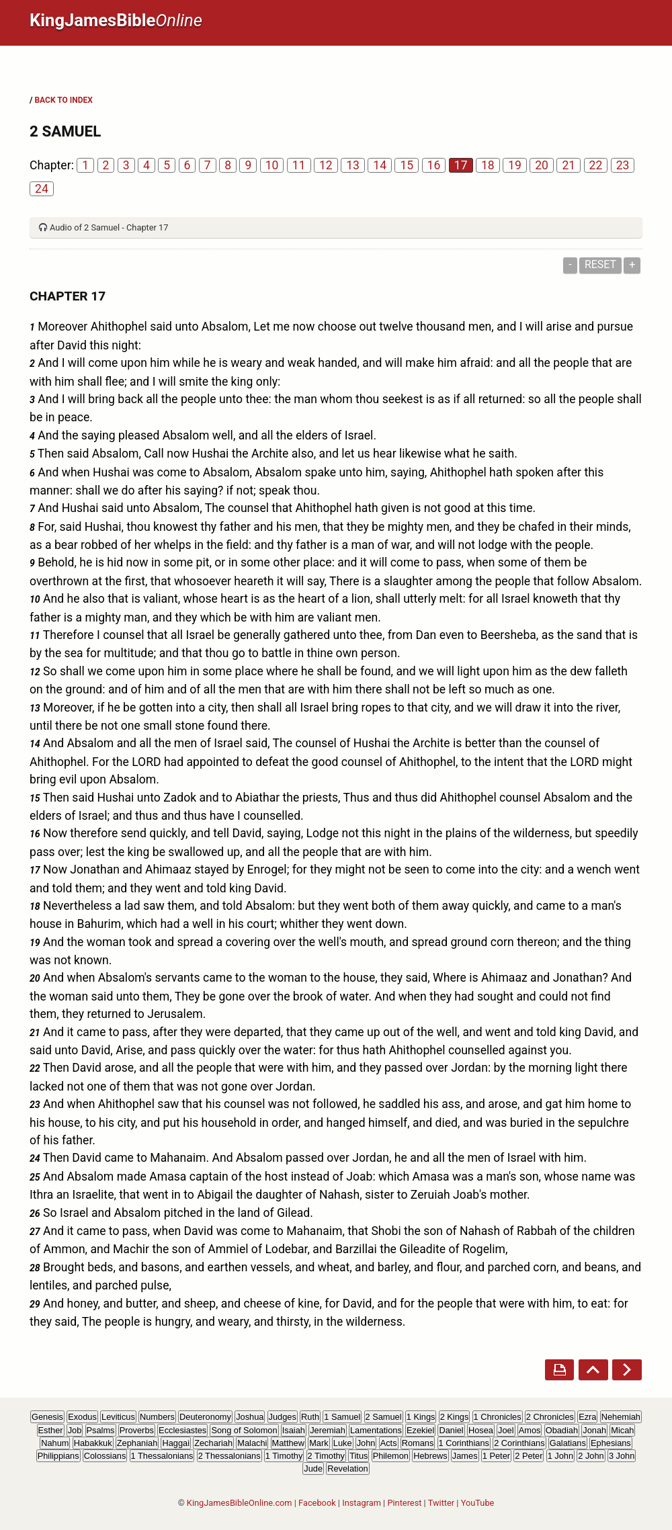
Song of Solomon (244, 1430)
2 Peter (528, 1456)
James (465, 1456)
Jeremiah (327, 1430)
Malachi (252, 1443)
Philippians (58, 1456)
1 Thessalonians (162, 1456)
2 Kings (454, 1417)
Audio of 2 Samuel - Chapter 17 (109, 227)
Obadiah (562, 1430)
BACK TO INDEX (63, 100)
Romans (418, 1443)
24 (41, 189)
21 (568, 165)
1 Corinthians (464, 1443)
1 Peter (496, 1456)
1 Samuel (342, 1417)
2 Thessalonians (229, 1456)
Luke (342, 1443)
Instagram (361, 1503)
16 (434, 165)
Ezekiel (420, 1430)
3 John (621, 1456)
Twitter (441, 1503)
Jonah (594, 1430)
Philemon (391, 1456)
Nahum (55, 1443)
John (366, 1443)
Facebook (317, 1503)
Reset (600, 264)
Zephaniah (137, 1443)
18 (488, 165)
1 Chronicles (497, 1417)
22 (596, 165)
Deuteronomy (205, 1417)
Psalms (101, 1430)
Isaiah (293, 1430)
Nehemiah (620, 1417)
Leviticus (118, 1417)
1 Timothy (283, 1456)
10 (272, 165)
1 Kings (421, 1417)
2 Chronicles (550, 1417)
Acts (388, 1443)
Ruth (310, 1417)
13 (353, 165)
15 (406, 165)
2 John (590, 1456)
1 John (560, 1456)
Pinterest (404, 1503)
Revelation (347, 1468)
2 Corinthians (519, 1443)
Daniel (451, 1430)
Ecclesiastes (182, 1430)
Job (75, 1430)
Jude (313, 1468)
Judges (282, 1417)
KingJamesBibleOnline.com (239, 1503)
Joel (505, 1430)
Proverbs (137, 1430)
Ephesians (611, 1443)
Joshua (249, 1417)
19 (514, 165)
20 (541, 165)
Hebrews (430, 1456)
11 (299, 165)
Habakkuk (93, 1443)
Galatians (568, 1443)
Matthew (288, 1443)
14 (379, 165)
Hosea (480, 1430)
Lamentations (376, 1430)
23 (623, 165)
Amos (530, 1430)
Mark (318, 1443)
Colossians (105, 1456)
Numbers (157, 1417)
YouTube (478, 1503)
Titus (358, 1456)
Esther (50, 1430)
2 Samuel (384, 1417)
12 (326, 165)
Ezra (587, 1417)
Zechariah (213, 1443)
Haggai (176, 1443)
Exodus (82, 1417)
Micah (622, 1430)
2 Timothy (326, 1456)
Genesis (47, 1417)
